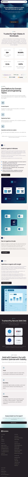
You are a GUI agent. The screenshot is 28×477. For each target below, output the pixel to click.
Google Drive (16, 463)
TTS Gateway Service (5, 451)
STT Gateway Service (5, 450)
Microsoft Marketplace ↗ (5, 474)
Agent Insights (16, 439)
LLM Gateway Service (4, 448)
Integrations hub (17, 457)
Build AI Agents (5, 174)
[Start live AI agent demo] (14, 16)
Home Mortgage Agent (18, 445)
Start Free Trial (14, 422)
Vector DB (3, 453)
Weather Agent (16, 446)
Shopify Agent (16, 448)
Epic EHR (15, 459)
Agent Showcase (17, 443)
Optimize (2, 439)
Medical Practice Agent (18, 453)
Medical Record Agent (18, 450)
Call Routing (16, 436)
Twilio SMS (16, 460)
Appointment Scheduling (18, 437)
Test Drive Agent (17, 451)
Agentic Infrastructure (4, 446)
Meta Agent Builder (4, 454)
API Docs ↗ (3, 469)
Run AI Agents (5, 252)
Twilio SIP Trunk (17, 462)
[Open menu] (25, 2)
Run (1, 437)
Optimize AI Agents (6, 282)
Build (2, 436)
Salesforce (16, 465)
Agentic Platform (4, 445)
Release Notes (3, 471)
